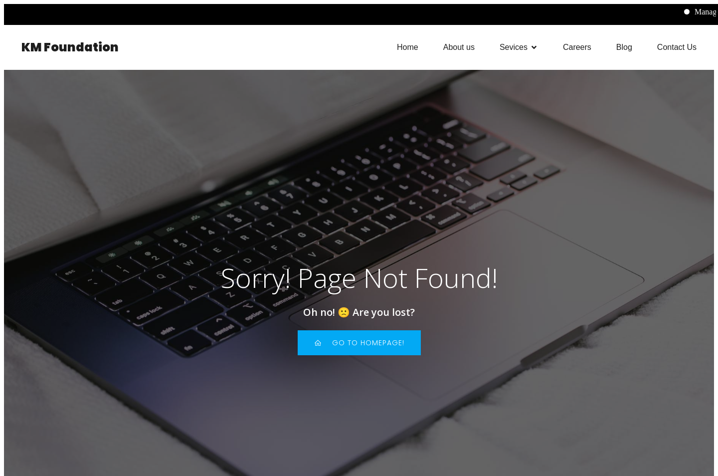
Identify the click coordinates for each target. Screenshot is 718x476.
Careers (577, 47)
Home (407, 47)
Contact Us (677, 47)
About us (459, 47)
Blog (624, 47)
